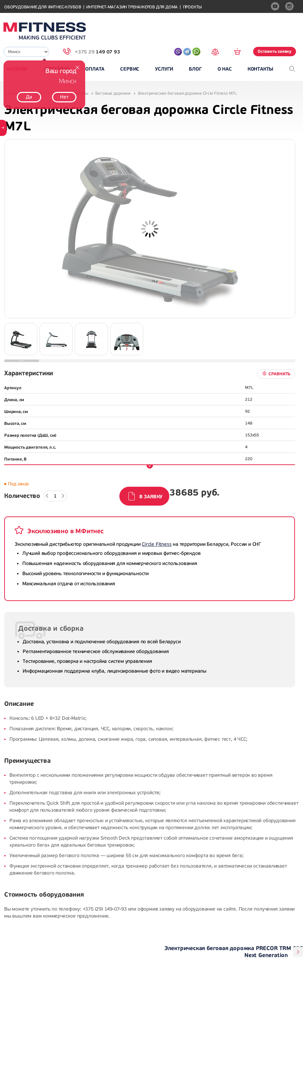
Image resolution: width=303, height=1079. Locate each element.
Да (29, 97)
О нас (224, 69)
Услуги (164, 69)
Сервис (129, 69)
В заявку (150, 496)
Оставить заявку (274, 51)
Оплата (94, 69)
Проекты (192, 7)
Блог (195, 69)
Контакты (260, 69)
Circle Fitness (156, 544)
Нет (64, 97)
